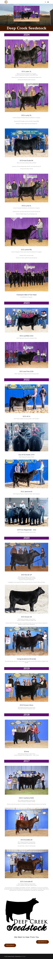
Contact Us (42, 942)
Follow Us (10, 945)
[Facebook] (45, 2)
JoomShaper (23, 956)
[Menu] (48, 2)
